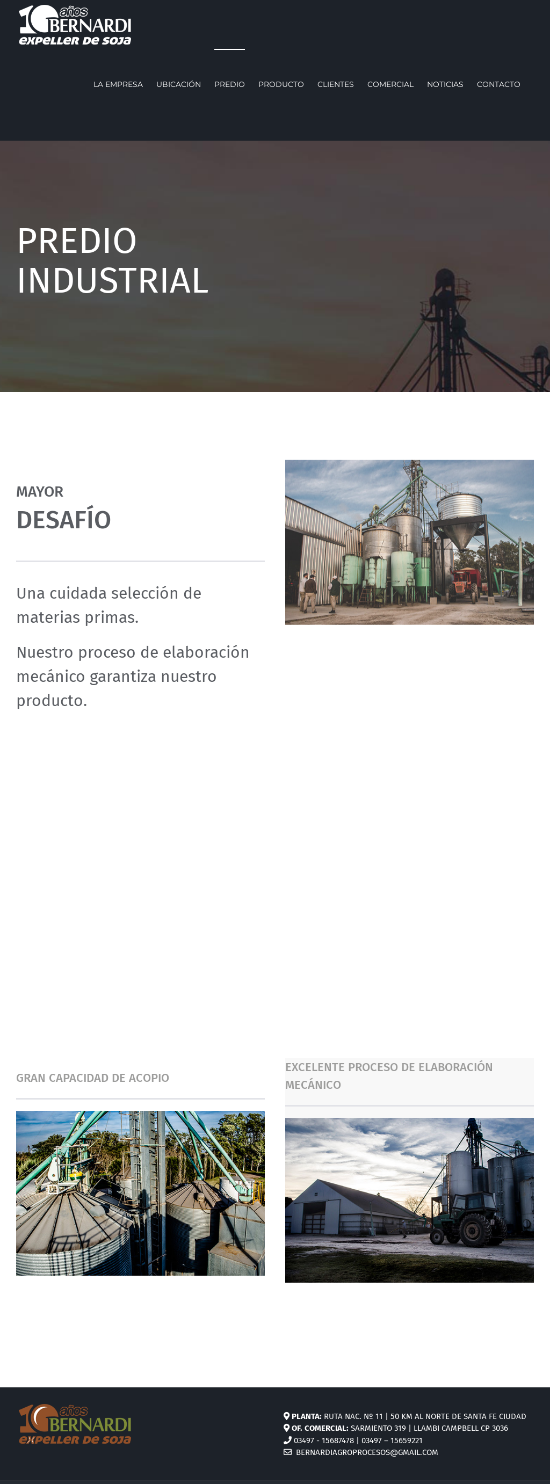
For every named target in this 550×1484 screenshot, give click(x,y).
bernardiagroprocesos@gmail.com (361, 1452)
